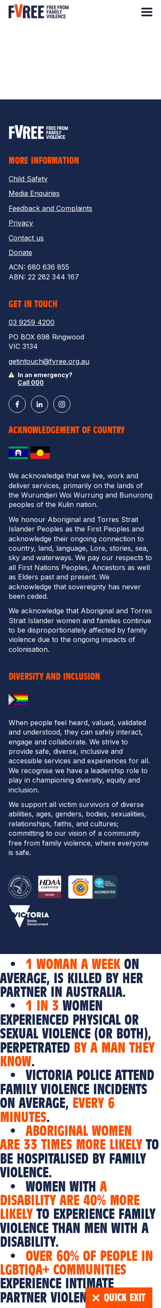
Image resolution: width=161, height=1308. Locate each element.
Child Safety (28, 178)
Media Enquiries (34, 193)
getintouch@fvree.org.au (49, 361)
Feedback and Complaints (50, 208)
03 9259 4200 (32, 322)
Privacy (21, 223)
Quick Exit (119, 1297)
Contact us (26, 238)
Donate (20, 252)
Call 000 (31, 382)
